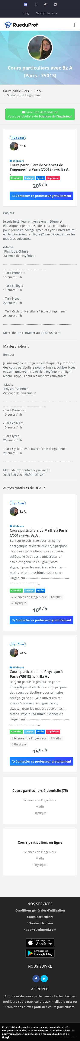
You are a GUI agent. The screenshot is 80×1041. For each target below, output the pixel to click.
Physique (40, 813)
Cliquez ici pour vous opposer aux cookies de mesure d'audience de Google (38, 1034)
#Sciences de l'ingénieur (29, 597)
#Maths (56, 597)
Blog (26, 13)
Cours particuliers (16, 91)
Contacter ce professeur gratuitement (41, 196)
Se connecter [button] (46, 13)
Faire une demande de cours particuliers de (40, 114)
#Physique (19, 603)
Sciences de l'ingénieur (40, 800)
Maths (40, 807)
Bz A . (38, 91)
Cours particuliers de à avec (39, 169)
